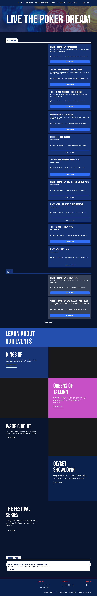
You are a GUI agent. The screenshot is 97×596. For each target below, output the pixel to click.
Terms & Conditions (62, 591)
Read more (70, 61)
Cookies (80, 591)
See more (48, 323)
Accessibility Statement (49, 591)
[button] (7, 564)
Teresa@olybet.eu (44, 587)
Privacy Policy (72, 591)
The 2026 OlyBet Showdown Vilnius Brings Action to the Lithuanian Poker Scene (27, 564)
